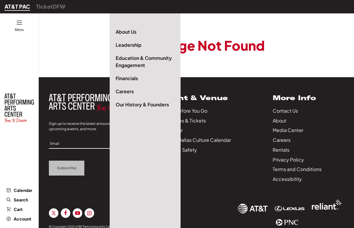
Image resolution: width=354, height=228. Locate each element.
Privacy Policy (288, 159)
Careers (282, 140)
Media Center (288, 130)
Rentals (281, 150)
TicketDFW (51, 6)
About (279, 120)
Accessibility (287, 179)
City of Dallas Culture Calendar (196, 140)
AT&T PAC (17, 6)
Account (19, 218)
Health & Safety (179, 150)
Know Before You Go (184, 111)
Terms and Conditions (297, 169)
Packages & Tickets (184, 120)
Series (169, 159)
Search (17, 199)
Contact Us (285, 111)
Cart (15, 209)
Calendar (19, 190)
